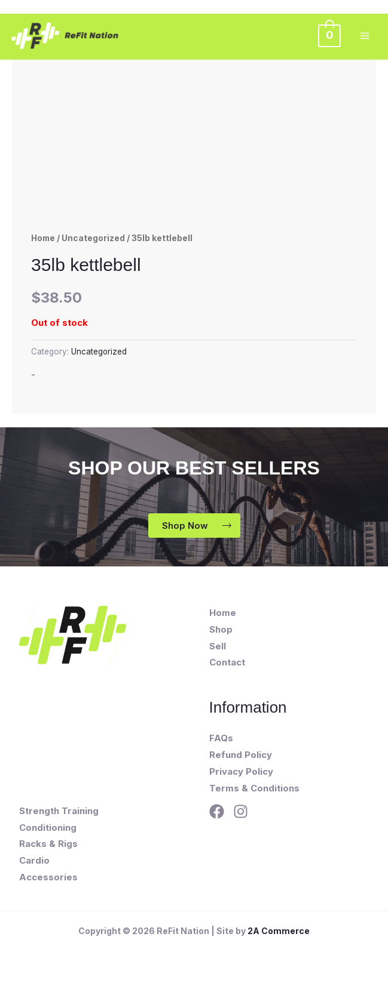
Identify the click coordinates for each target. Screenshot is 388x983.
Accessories (48, 877)
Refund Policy (240, 754)
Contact (227, 662)
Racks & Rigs (48, 843)
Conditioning (48, 827)
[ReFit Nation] (67, 36)
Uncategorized (93, 238)
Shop (221, 629)
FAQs (221, 738)
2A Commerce (279, 931)
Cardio (34, 860)
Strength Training (59, 810)
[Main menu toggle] (364, 36)
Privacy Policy (241, 771)
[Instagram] (240, 811)
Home (43, 238)
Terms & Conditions (254, 788)
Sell (217, 646)
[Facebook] (216, 811)
